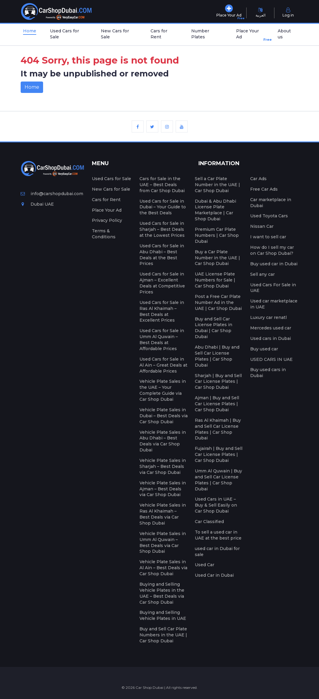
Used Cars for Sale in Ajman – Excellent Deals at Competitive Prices (162, 283)
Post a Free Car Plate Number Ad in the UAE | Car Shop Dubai (218, 302)
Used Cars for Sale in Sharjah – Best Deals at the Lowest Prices (162, 229)
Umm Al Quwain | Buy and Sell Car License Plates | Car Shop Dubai (218, 480)
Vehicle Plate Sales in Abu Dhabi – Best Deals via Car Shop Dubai (162, 441)
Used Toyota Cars (269, 216)
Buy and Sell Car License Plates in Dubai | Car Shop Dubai (213, 328)
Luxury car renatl (268, 317)
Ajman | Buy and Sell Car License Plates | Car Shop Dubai (217, 403)
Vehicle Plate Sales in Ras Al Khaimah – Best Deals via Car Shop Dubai (162, 514)
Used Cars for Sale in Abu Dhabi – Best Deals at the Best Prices (161, 254)
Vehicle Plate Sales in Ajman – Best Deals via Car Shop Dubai (162, 489)
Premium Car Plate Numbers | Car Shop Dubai (217, 235)
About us (284, 34)
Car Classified (209, 521)
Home (29, 31)
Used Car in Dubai (214, 575)
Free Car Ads (264, 189)
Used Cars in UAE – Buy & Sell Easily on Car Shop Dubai (216, 505)
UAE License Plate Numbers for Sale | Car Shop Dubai (215, 280)
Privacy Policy (107, 220)
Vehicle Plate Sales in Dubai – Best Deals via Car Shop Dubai (163, 415)
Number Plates (200, 34)
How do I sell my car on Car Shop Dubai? (272, 250)
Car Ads (258, 178)
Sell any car (262, 274)
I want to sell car (268, 236)
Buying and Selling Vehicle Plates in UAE (162, 615)
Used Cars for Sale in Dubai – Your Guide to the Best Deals (162, 207)
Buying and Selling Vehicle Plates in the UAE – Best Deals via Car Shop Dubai (161, 593)
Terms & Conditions (104, 233)
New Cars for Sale (115, 34)
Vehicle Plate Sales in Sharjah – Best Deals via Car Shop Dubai (162, 466)
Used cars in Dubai (270, 338)
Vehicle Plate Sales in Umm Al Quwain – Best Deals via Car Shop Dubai (162, 542)
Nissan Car (262, 226)
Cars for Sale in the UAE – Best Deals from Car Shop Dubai (162, 184)
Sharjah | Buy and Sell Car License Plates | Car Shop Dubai (218, 381)
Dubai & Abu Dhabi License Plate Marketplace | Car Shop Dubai (215, 210)
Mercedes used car (270, 328)
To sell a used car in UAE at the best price (218, 535)
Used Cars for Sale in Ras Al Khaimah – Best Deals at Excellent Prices (161, 311)
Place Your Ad (251, 35)
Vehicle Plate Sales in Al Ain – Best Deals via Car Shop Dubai (163, 567)
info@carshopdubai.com (52, 193)
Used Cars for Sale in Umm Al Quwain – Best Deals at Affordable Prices (161, 339)
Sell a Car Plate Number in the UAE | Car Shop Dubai (217, 184)
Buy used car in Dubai (273, 263)
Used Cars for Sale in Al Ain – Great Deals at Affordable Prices (163, 365)
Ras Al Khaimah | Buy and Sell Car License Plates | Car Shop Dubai (218, 429)
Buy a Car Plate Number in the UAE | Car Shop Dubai (217, 257)
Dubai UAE (37, 204)
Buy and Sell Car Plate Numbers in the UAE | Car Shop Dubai (163, 635)
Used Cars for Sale (64, 34)
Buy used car (264, 349)
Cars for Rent (159, 34)
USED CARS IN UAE (271, 359)
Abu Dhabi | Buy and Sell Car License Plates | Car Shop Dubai (217, 356)
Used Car (204, 564)
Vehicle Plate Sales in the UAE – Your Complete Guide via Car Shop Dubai (162, 390)
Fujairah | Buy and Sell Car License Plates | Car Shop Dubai (218, 454)
